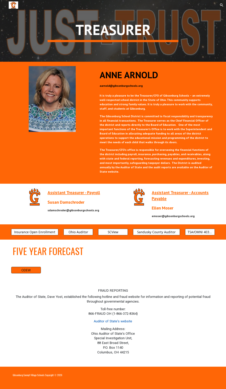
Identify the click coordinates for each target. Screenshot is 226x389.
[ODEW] (26, 270)
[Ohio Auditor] (78, 232)
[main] (113, 31)
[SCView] (113, 232)
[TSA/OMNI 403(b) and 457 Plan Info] (200, 232)
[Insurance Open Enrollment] (34, 232)
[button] (4, 5)
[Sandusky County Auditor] (156, 232)
